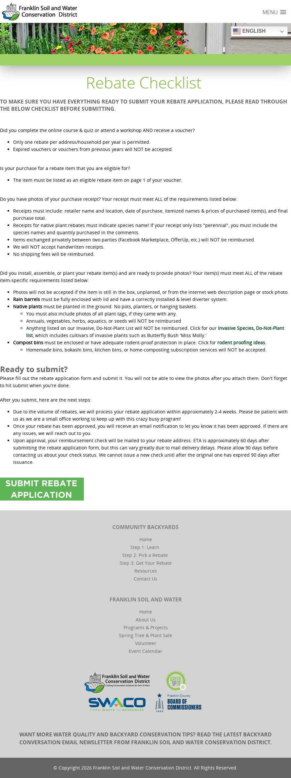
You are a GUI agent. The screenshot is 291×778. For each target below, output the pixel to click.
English (249, 31)
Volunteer (145, 643)
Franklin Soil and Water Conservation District (200, 742)
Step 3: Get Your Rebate (146, 563)
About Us (146, 620)
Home (145, 539)
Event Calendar (145, 651)
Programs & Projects (146, 627)
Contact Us (145, 579)
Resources (145, 571)
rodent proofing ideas (241, 342)
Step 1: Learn (144, 547)
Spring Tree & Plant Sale (145, 635)
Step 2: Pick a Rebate (145, 555)
